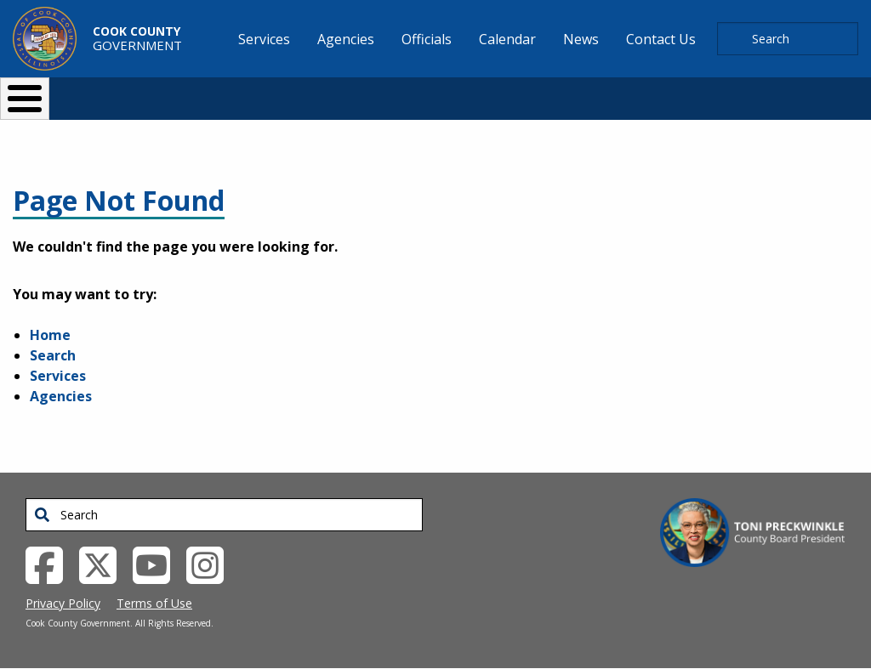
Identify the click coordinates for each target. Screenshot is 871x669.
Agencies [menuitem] (345, 39)
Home (50, 335)
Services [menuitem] (264, 39)
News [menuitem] (581, 39)
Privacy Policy (63, 603)
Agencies (61, 396)
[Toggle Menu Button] (24, 98)
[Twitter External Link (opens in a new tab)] (104, 563)
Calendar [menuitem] (507, 39)
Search (53, 355)
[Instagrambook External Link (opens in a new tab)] (211, 563)
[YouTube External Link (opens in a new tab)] (158, 563)
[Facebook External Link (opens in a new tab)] (51, 563)
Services (58, 375)
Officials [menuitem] (426, 39)
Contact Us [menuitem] (661, 39)
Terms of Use (154, 603)
